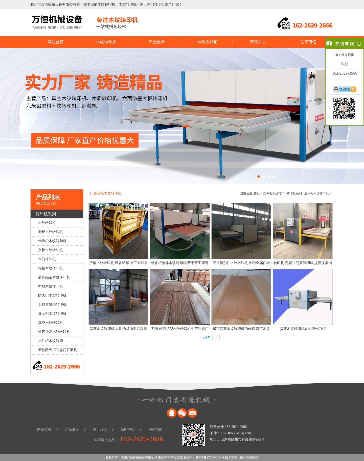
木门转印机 (47, 259)
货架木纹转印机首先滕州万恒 (303, 329)
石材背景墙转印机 (52, 304)
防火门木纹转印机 (52, 295)
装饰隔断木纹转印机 (54, 277)
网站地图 (155, 429)
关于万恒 (308, 42)
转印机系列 (46, 214)
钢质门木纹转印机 (52, 241)
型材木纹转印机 (50, 286)
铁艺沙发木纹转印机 (54, 332)
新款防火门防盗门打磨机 (57, 350)
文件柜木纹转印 (50, 341)
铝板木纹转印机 (50, 268)
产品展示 (157, 42)
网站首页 (56, 42)
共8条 (207, 337)
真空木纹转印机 (50, 323)
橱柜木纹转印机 (50, 232)
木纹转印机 (106, 42)
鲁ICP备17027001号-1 (210, 457)
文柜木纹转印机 (50, 250)
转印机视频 (207, 42)
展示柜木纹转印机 (52, 313)
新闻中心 (258, 42)
